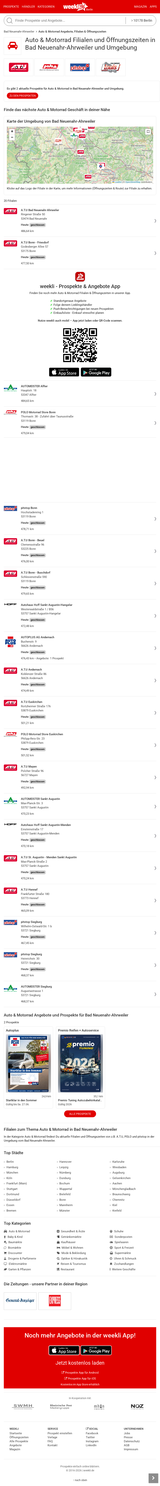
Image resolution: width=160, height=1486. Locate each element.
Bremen (10, 1210)
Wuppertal (64, 1189)
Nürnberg (64, 1172)
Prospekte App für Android (80, 1372)
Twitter (90, 1437)
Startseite (16, 1433)
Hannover (64, 1161)
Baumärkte (13, 1242)
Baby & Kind (13, 1237)
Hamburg (11, 1167)
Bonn (61, 1200)
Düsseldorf (12, 1200)
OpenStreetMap (132, 182)
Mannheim (65, 1205)
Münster (63, 1210)
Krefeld (115, 1210)
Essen (9, 1205)
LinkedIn (91, 1445)
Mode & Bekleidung (71, 1253)
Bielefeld (64, 1194)
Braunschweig (120, 1194)
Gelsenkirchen (120, 1178)
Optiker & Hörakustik (72, 1258)
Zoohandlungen (122, 1264)
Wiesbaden (118, 1167)
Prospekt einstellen (60, 1433)
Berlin (89, 9)
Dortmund (11, 1194)
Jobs (127, 1433)
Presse (128, 1437)
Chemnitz (117, 1200)
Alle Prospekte (80, 1113)
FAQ (50, 1441)
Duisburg (64, 1178)
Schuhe (116, 1231)
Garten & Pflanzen (17, 1269)
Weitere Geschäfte (122, 1269)
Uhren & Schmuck (123, 1258)
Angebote (16, 1445)
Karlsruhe (117, 1161)
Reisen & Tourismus (71, 1264)
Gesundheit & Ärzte (71, 1231)
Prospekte (11, 6)
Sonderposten (121, 1237)
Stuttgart (11, 1189)
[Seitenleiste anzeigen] (153, 1478)
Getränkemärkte (69, 1237)
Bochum (63, 1183)
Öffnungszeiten (19, 1437)
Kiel (113, 1205)
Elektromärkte (15, 1264)
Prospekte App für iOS (80, 1378)
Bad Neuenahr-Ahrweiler (19, 31)
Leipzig (62, 1167)
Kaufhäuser (66, 1242)
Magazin (140, 6)
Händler (28, 6)
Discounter (13, 1253)
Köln (8, 1178)
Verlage (52, 1437)
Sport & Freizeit (122, 1247)
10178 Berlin (141, 20)
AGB (126, 1445)
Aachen (116, 1183)
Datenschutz (132, 1441)
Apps (153, 6)
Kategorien (46, 6)
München (11, 1172)
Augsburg (117, 1172)
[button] (148, 132)
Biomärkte (12, 1247)
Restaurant (66, 1269)
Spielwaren (119, 1242)
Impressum (131, 1449)
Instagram (92, 1441)
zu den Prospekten (23, 95)
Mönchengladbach (123, 1189)
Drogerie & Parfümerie (20, 1258)
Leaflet (116, 182)
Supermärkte (120, 1253)
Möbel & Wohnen (70, 1247)
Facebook (92, 1433)
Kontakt (52, 1445)
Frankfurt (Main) (15, 1183)
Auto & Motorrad (17, 1231)
